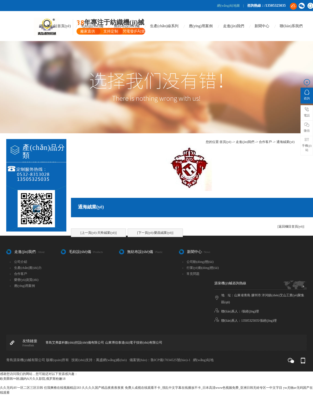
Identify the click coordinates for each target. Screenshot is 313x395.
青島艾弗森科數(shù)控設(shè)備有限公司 (75, 342)
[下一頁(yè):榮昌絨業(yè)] (155, 233)
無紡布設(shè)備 (127, 26)
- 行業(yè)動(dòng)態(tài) (200, 268)
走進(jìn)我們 (233, 26)
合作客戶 (265, 142)
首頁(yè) (225, 142)
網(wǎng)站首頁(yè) (55, 26)
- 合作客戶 (18, 274)
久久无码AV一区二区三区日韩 (21, 387)
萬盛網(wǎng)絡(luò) (111, 360)
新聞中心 (262, 26)
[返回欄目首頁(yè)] (290, 226)
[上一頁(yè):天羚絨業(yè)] (98, 233)
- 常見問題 (191, 274)
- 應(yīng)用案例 (22, 286)
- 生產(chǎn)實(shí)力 (26, 268)
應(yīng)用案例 (201, 26)
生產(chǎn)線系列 (164, 26)
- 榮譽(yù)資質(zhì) (24, 280)
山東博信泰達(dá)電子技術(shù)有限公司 (133, 342)
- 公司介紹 (18, 262)
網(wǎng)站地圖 (228, 5)
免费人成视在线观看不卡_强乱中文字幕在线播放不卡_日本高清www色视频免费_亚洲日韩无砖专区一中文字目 (203, 387)
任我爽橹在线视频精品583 (62, 387)
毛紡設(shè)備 (92, 26)
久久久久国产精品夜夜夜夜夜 (103, 387)
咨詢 (307, 95)
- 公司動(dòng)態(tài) (198, 262)
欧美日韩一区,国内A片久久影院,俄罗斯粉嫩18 (32, 378)
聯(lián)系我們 (291, 26)
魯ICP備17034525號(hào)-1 (170, 360)
